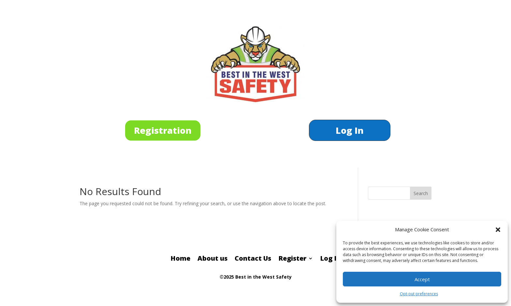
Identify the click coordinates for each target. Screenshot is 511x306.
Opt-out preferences (419, 294)
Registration (163, 130)
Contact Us (253, 259)
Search (421, 193)
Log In (350, 131)
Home (180, 259)
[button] (498, 229)
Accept (422, 279)
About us (212, 259)
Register (292, 259)
